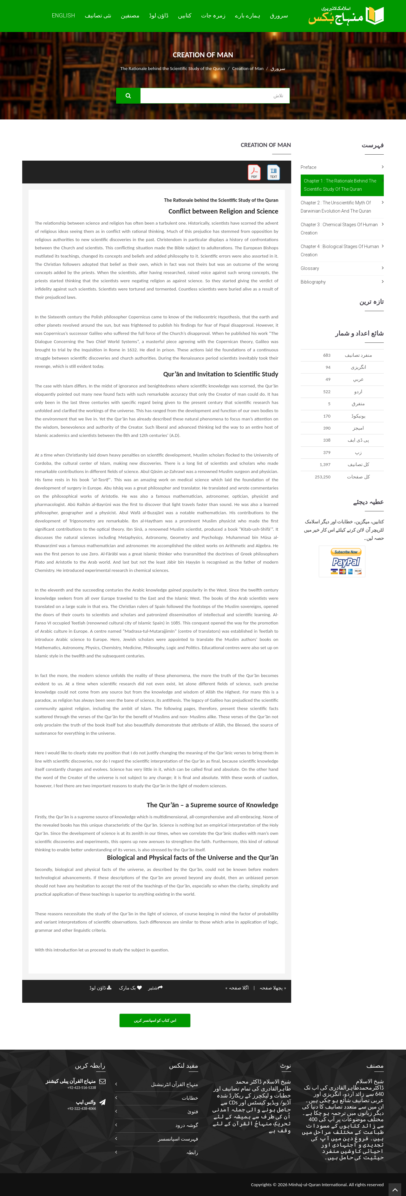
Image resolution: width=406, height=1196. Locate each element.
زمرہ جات (213, 15)
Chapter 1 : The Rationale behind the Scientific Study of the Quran (340, 185)
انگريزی (358, 367)
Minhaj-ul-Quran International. (318, 1184)
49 (328, 379)
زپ (358, 452)
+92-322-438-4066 (82, 1108)
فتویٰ (192, 1112)
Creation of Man (248, 68)
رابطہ (192, 1152)
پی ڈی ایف (358, 440)
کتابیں (185, 15)
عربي (358, 379)
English (63, 15)
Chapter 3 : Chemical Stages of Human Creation (339, 228)
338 (327, 440)
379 (327, 452)
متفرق (358, 403)
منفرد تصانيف (358, 355)
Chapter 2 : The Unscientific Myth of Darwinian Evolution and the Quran (336, 207)
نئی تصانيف (98, 15)
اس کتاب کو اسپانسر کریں (155, 1020)
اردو (358, 391)
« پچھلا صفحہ (272, 988)
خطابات (190, 1098)
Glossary (310, 268)
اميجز (358, 428)
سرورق (279, 15)
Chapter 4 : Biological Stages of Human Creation (340, 250)
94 (328, 367)
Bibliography (313, 282)
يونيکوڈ (358, 416)
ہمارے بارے (247, 15)
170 (327, 416)
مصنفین (130, 15)
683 (327, 355)
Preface (308, 167)
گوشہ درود (186, 1125)
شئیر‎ (155, 988)
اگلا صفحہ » (237, 988)
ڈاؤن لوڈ (158, 15)
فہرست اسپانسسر (178, 1139)
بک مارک (130, 988)
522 (327, 391)
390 (327, 428)
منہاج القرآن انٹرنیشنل (174, 1084)
